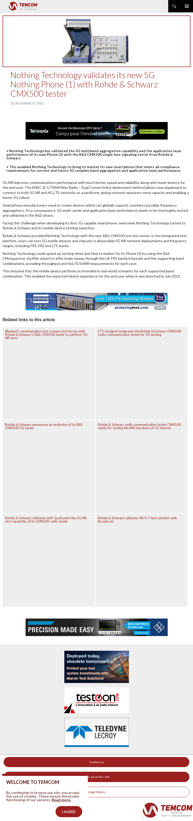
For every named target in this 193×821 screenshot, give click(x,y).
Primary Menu (187, 6)
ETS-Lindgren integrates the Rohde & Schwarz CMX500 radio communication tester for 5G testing (139, 333)
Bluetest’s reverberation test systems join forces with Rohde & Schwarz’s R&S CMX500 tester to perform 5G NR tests (46, 334)
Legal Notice (96, 792)
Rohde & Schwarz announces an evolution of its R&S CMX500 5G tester (44, 426)
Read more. (61, 805)
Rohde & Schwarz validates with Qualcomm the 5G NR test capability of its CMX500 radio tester (46, 519)
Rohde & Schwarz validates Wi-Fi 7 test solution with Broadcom (137, 519)
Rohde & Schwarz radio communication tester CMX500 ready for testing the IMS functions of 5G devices (139, 426)
